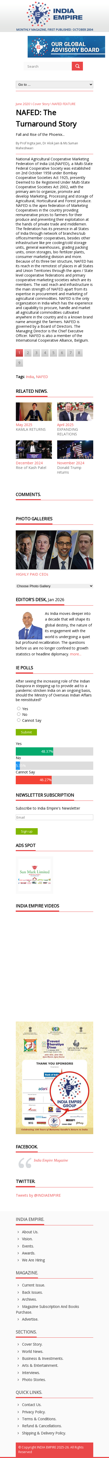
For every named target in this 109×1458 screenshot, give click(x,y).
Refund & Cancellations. (39, 1425)
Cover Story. (29, 1344)
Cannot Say (31, 720)
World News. (29, 1351)
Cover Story (41, 104)
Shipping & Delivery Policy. (41, 1433)
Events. (25, 1246)
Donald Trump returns (69, 470)
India (30, 376)
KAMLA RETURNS (31, 429)
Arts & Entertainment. (37, 1365)
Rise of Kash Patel (31, 467)
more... (75, 654)
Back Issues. (29, 1292)
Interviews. (28, 1372)
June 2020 (23, 104)
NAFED (42, 376)
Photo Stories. (31, 1379)
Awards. (25, 1253)
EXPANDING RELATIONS (67, 431)
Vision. (24, 1238)
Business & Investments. (39, 1358)
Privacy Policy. (30, 1411)
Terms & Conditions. (36, 1418)
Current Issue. (30, 1285)
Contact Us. (28, 1404)
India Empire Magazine (51, 1160)
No (24, 714)
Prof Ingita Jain (30, 143)
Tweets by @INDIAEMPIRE (38, 1195)
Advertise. (27, 1319)
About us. (27, 1231)
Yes (25, 708)
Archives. (26, 1299)
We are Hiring (30, 1260)
